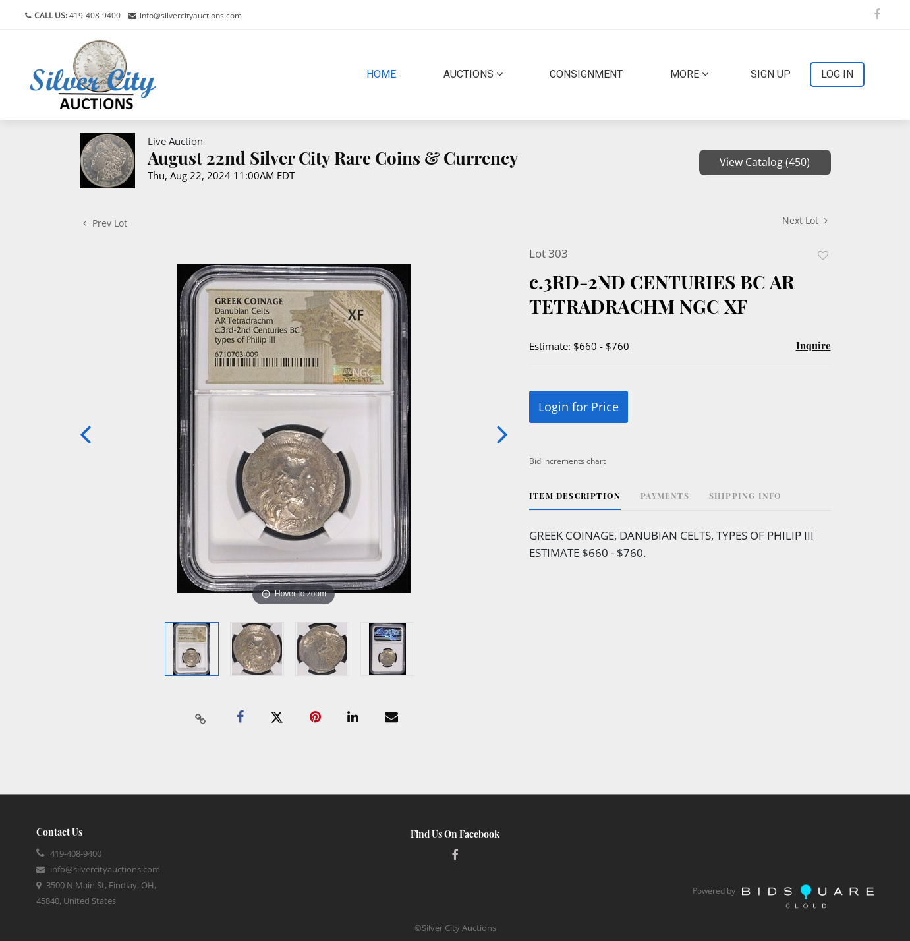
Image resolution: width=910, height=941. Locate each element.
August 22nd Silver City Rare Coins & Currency (333, 157)
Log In (837, 74)
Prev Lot (105, 223)
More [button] (689, 74)
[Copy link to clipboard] (200, 718)
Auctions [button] (473, 74)
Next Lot (805, 220)
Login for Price (578, 406)
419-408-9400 (94, 15)
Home (383, 73)
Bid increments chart (567, 461)
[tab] (575, 500)
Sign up (771, 74)
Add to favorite (823, 255)
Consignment (586, 74)
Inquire (813, 345)
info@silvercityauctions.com (191, 15)
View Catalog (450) (765, 162)
